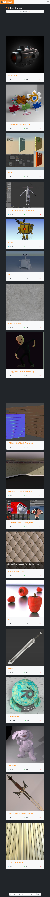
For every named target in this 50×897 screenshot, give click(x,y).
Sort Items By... (25, 11)
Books (10, 173)
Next (38, 894)
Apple (10, 620)
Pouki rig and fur (13, 765)
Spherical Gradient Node (16, 571)
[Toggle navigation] (48, 2)
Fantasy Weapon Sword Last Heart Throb (21, 814)
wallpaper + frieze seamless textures (20, 491)
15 (22, 894)
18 (31, 894)
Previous (12, 894)
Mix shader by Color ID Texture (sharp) (20, 523)
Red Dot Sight (12, 76)
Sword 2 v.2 (11, 668)
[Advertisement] (25, 24)
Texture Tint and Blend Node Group (19, 124)
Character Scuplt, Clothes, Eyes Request (21, 210)
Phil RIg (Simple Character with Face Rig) (21, 372)
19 (35, 894)
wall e (10, 275)
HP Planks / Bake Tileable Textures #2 (20, 443)
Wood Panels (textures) (15, 862)
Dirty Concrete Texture (15, 323)
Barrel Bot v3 (12, 242)
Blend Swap (6, 2)
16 (25, 894)
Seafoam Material (13, 717)
